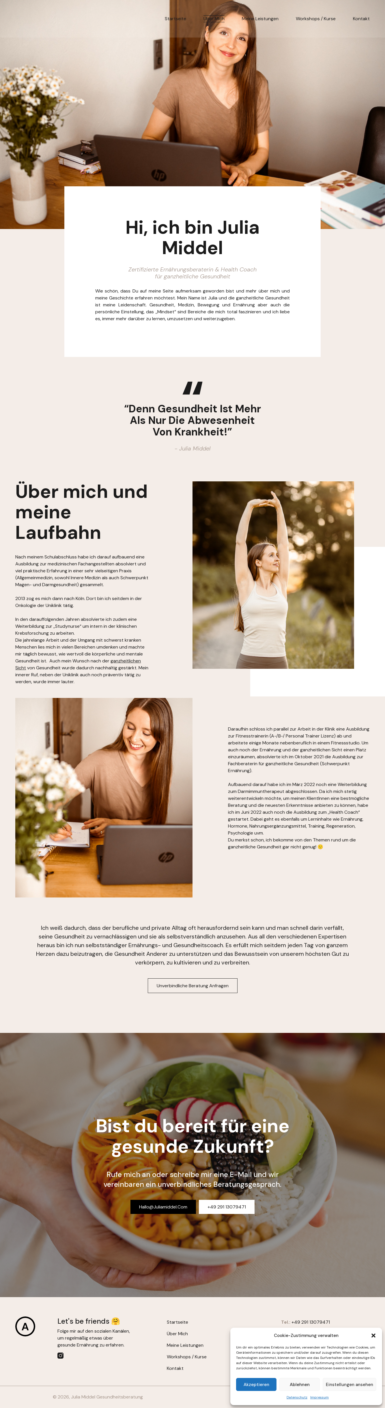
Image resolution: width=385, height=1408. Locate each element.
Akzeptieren (256, 1384)
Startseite (175, 19)
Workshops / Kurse (316, 19)
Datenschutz (297, 1397)
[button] (373, 1335)
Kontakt (361, 19)
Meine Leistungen (260, 19)
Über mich (214, 19)
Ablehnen (300, 1384)
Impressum (319, 1397)
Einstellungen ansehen (349, 1384)
